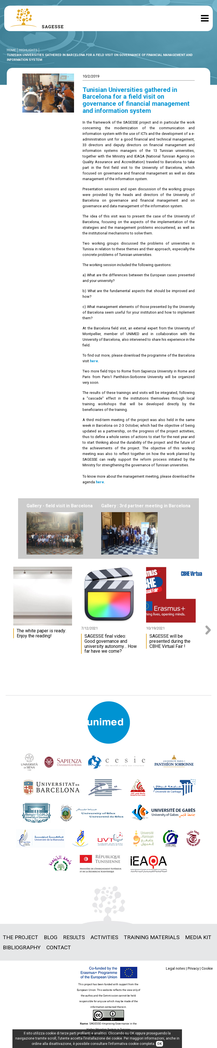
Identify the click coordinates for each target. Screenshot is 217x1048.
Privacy (193, 968)
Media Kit (198, 937)
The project (20, 937)
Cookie (207, 968)
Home (11, 50)
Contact (58, 947)
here (94, 361)
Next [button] (209, 630)
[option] (44, 605)
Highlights (28, 50)
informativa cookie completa (132, 1044)
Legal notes (175, 968)
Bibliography (22, 947)
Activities (104, 937)
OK (159, 1044)
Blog (50, 937)
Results (74, 937)
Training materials (151, 937)
